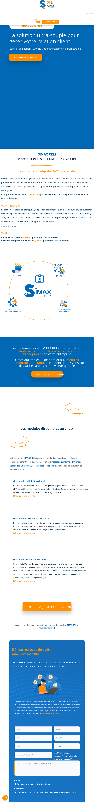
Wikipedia (11, 226)
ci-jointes (72, 792)
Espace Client (50, 22)
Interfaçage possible (47, 606)
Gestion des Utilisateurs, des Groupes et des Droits (32, 465)
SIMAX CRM (34, 194)
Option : (17, 780)
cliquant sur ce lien (47, 628)
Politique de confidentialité (50, 713)
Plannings (75, 462)
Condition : (19, 789)
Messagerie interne (61, 462)
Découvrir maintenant (24, 495)
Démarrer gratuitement (25, 57)
